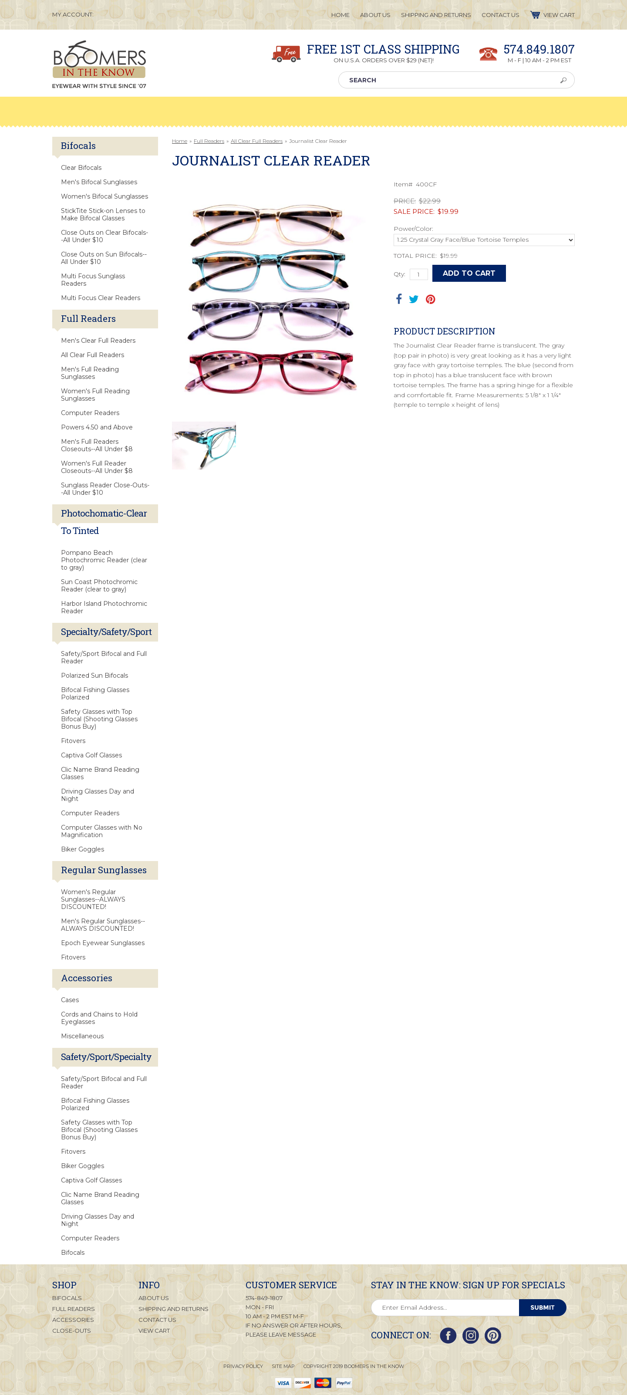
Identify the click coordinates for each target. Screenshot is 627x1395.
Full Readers (209, 141)
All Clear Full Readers (257, 141)
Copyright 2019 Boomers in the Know (353, 1366)
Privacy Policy (243, 1366)
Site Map (283, 1366)
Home (179, 141)
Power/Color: (413, 229)
